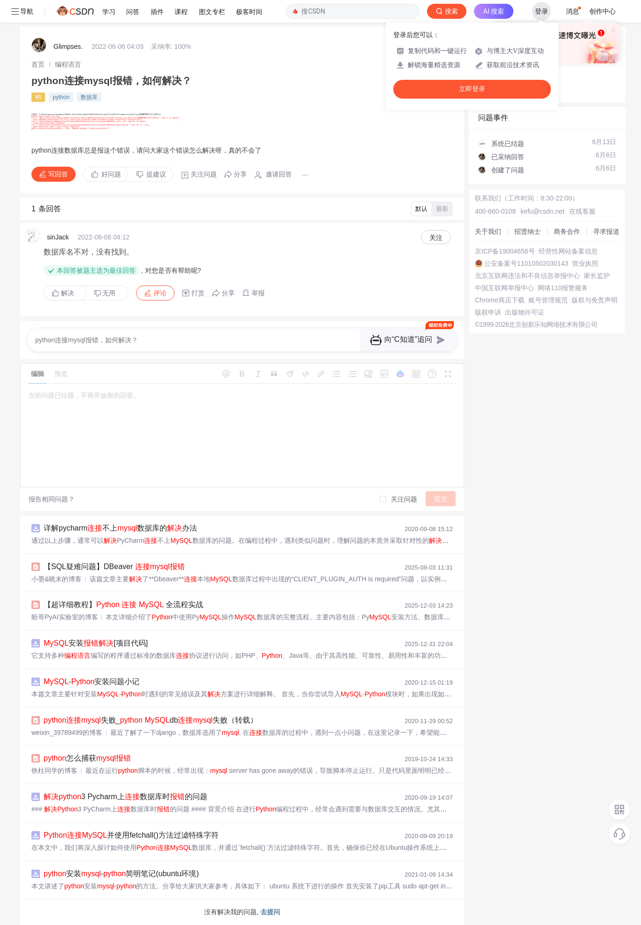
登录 (541, 11)
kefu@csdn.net (542, 211)
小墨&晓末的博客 (56, 579)
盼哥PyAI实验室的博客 (64, 617)
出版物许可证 (524, 312)
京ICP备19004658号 (505, 251)
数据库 (89, 97)
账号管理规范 (548, 300)
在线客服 (582, 211)
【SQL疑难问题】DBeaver (114, 566)
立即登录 (472, 88)
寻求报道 (606, 231)
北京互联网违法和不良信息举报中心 (527, 275)
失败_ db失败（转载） (151, 720)
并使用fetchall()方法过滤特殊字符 (131, 835)
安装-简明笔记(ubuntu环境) (121, 874)
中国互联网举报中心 (504, 288)
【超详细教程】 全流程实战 (123, 605)
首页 (38, 64)
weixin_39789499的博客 (66, 732)
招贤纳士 (527, 231)
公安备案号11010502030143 (526, 263)
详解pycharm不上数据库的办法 (120, 528)
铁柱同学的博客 (54, 770)
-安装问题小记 (91, 682)
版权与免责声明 (595, 300)
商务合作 (567, 231)
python (61, 97)
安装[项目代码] (96, 643)
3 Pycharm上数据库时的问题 (125, 797)
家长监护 (597, 275)
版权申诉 (488, 312)
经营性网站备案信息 (568, 251)
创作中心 (602, 11)
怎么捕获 (87, 758)
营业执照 (585, 263)
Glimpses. (68, 46)
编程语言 (68, 64)
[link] (38, 64)
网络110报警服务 (563, 288)
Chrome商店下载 (500, 300)
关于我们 (488, 231)
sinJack (58, 237)
